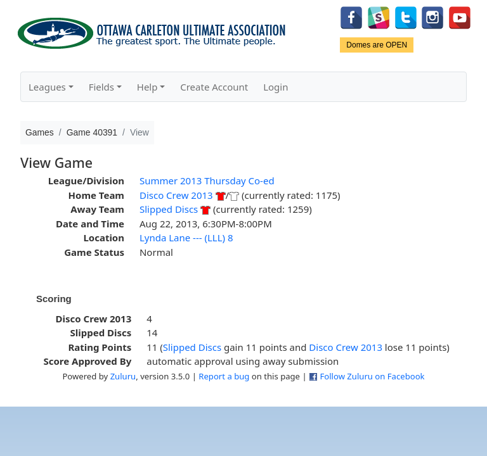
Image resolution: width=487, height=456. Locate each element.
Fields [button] (101, 86)
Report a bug (223, 376)
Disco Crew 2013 (176, 195)
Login (275, 86)
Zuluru (123, 376)
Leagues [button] (47, 86)
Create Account (214, 86)
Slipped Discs (169, 209)
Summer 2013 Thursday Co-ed (207, 180)
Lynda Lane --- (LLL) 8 (186, 237)
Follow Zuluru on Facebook (372, 376)
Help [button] (147, 86)
